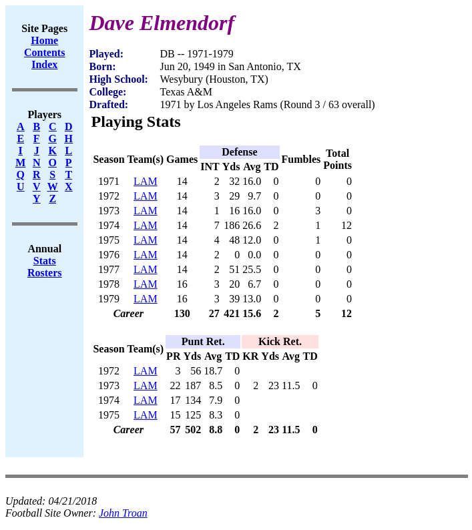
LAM (146, 181)
